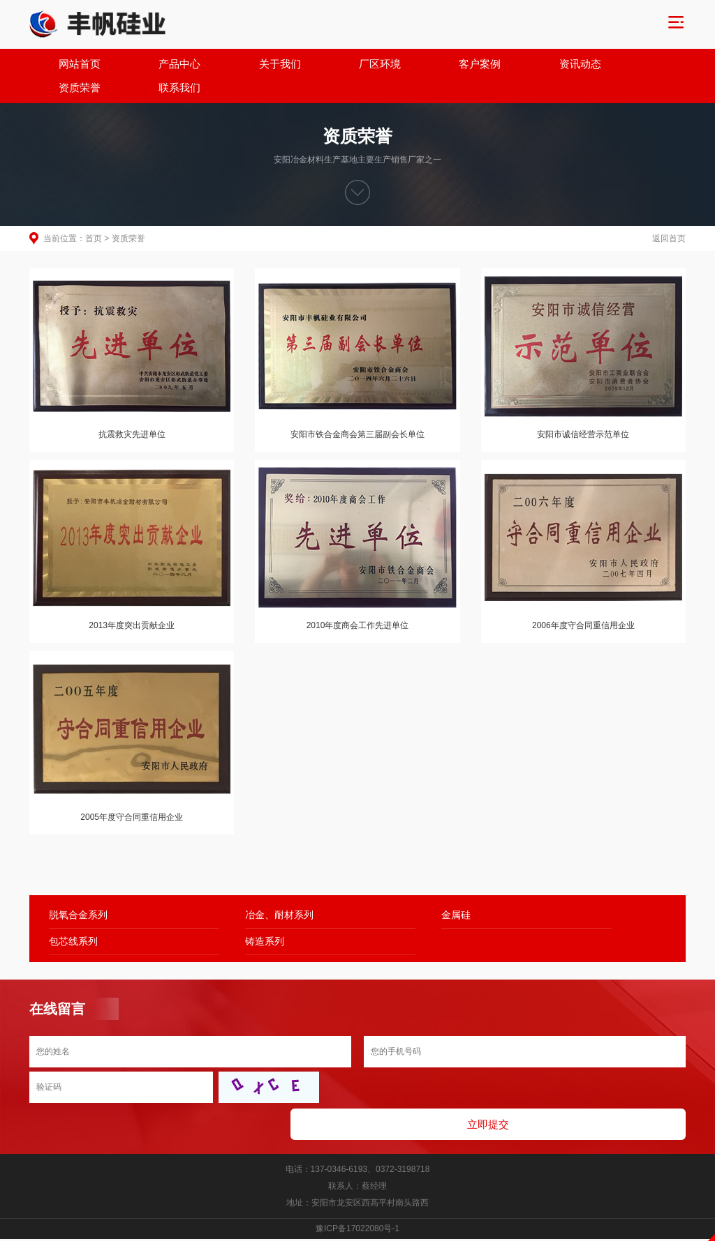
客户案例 (399, 64)
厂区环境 (316, 64)
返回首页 (669, 216)
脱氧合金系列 (78, 891)
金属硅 (384, 891)
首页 (93, 216)
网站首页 (70, 64)
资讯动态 (480, 64)
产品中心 (152, 64)
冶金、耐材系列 (243, 891)
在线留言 (57, 985)
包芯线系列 (555, 891)
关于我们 (235, 64)
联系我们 (644, 64)
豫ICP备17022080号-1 (357, 1170)
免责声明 (357, 1233)
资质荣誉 (563, 64)
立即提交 (525, 1066)
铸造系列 (68, 918)
